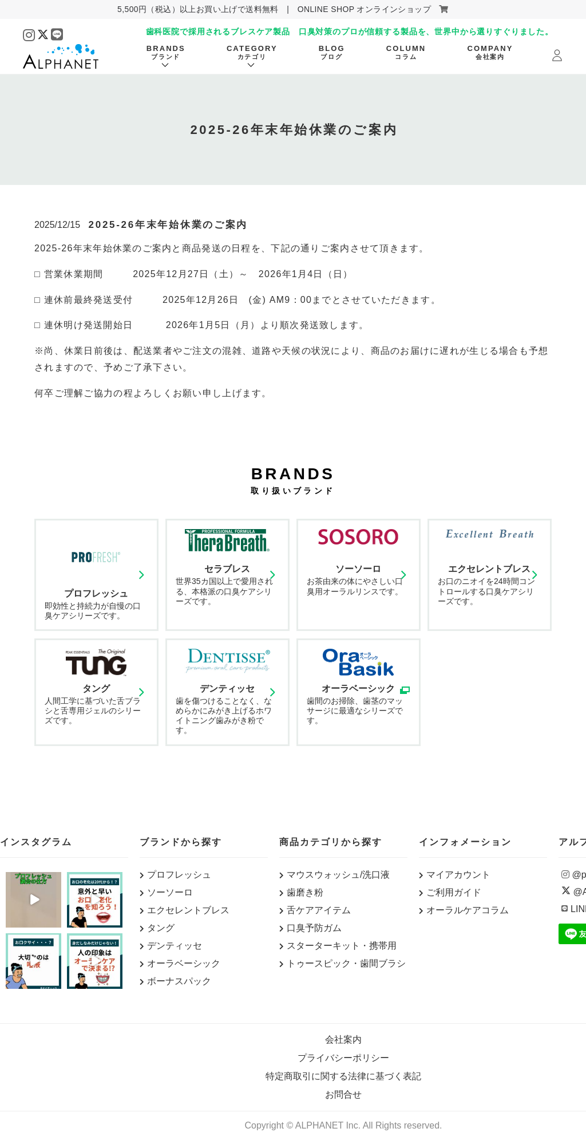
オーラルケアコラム (467, 910)
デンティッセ (174, 945)
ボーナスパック (179, 981)
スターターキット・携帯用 (342, 945)
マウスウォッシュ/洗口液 (338, 874)
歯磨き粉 (305, 892)
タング (161, 928)
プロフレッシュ (179, 874)
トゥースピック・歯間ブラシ (346, 963)
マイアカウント (458, 874)
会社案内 (343, 1039)
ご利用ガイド (453, 892)
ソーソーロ (170, 892)
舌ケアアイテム (319, 910)
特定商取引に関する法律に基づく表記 (343, 1076)
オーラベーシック (183, 963)
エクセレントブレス (188, 910)
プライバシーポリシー (343, 1058)
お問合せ (343, 1094)
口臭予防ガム (314, 928)
